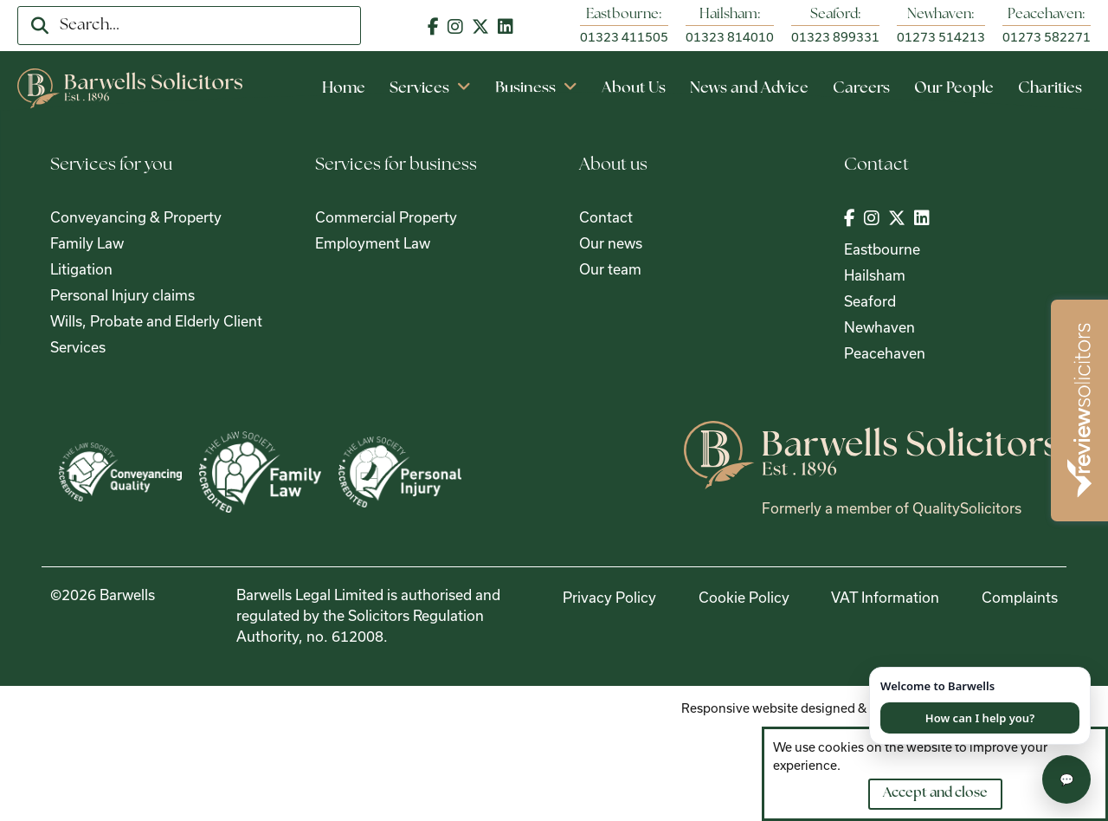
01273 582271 (1046, 36)
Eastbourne (882, 249)
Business (536, 88)
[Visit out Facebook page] (433, 26)
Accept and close (935, 793)
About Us (634, 89)
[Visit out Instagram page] (455, 26)
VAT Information (885, 597)
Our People (954, 89)
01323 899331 (835, 36)
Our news (610, 243)
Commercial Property (386, 217)
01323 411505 (624, 36)
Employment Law (372, 243)
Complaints (1020, 597)
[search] (39, 26)
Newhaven (879, 327)
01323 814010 (730, 36)
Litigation (81, 269)
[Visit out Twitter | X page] (480, 26)
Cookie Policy (744, 597)
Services (430, 88)
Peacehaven (884, 353)
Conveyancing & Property (136, 217)
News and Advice (749, 89)
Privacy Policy (609, 597)
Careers (861, 89)
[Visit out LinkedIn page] (505, 26)
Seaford (870, 301)
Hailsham (874, 275)
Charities (1050, 89)
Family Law (87, 243)
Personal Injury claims (122, 295)
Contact (606, 217)
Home (343, 89)
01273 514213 (941, 36)
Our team (610, 269)
